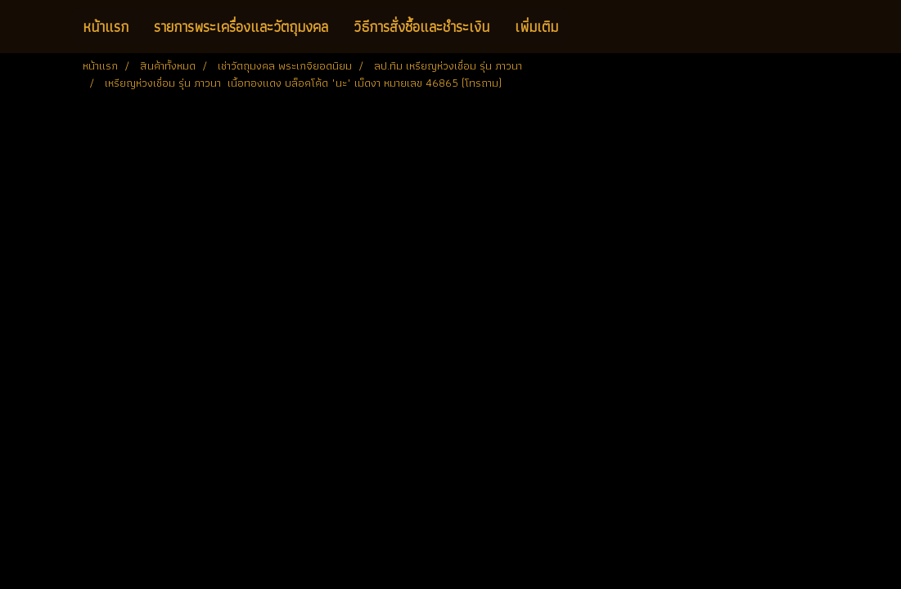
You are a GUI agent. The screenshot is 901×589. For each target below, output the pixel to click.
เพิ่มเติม (536, 26)
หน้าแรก (105, 26)
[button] (585, 27)
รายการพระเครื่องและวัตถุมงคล (241, 26)
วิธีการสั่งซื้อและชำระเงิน (421, 26)
